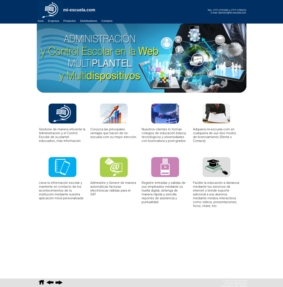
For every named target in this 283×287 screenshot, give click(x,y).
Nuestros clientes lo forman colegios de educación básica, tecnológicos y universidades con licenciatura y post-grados (164, 123)
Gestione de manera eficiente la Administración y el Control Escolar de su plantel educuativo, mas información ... (62, 123)
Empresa (53, 20)
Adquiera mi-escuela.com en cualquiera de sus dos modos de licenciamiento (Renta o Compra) (214, 123)
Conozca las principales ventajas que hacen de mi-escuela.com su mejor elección (113, 121)
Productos (69, 20)
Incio (41, 20)
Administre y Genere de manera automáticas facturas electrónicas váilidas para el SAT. (113, 176)
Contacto (107, 20)
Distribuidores (88, 20)
